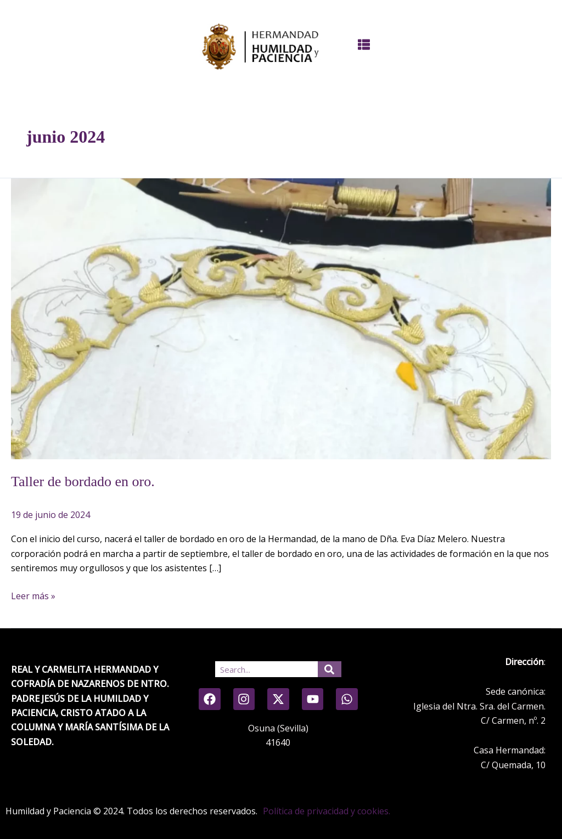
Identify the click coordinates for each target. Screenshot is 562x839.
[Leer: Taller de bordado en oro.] (281, 318)
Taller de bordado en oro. (83, 481)
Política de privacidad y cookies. (326, 811)
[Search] (330, 669)
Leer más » (33, 595)
